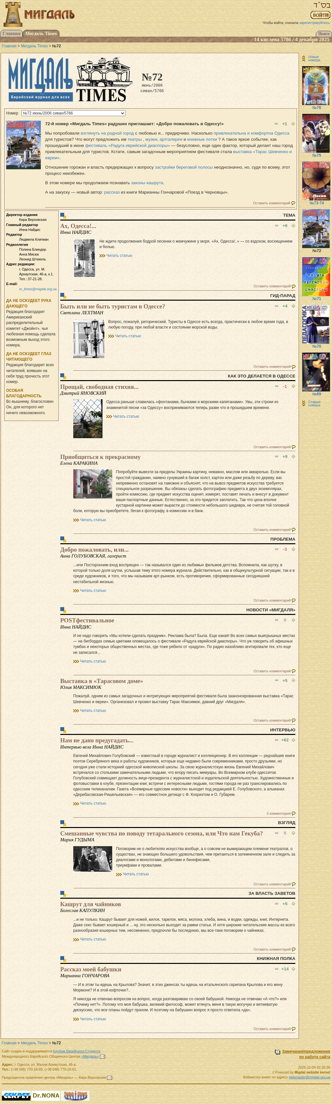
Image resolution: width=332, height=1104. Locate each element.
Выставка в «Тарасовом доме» (101, 681)
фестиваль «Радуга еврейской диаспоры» (127, 145)
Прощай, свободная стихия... (99, 386)
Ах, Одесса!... (78, 225)
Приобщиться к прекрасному (100, 456)
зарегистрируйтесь (314, 23)
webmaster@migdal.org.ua (309, 1077)
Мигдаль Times (34, 46)
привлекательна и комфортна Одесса (251, 133)
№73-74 (317, 203)
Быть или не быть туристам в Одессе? (112, 306)
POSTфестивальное (87, 620)
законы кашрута (147, 182)
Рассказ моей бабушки (91, 969)
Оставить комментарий (271, 203)
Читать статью (119, 255)
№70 (317, 346)
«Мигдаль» (90, 1056)
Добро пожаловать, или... (94, 549)
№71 (317, 298)
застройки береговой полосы (184, 167)
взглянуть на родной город (107, 133)
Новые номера (314, 58)
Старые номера (314, 403)
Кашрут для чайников (90, 904)
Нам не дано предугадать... (96, 740)
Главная (9, 46)
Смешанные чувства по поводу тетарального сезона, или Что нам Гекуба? (161, 833)
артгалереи (171, 139)
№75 (317, 155)
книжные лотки (202, 139)
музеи (151, 139)
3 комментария (278, 813)
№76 (317, 107)
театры (135, 139)
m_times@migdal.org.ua (38, 289)
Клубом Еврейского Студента (77, 1051)
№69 (317, 394)
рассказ (112, 192)
